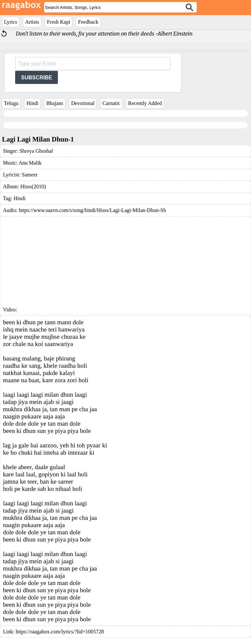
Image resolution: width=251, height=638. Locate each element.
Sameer (30, 174)
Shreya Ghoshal (36, 151)
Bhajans (54, 103)
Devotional (82, 103)
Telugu (11, 103)
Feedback (88, 22)
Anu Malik (30, 163)
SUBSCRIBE (36, 77)
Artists (32, 22)
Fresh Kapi (58, 22)
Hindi (32, 103)
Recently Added (145, 103)
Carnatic (111, 103)
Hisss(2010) (33, 186)
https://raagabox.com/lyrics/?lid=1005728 (60, 631)
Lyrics (10, 22)
